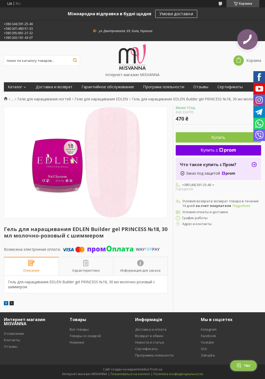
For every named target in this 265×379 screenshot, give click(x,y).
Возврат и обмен (149, 335)
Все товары (79, 329)
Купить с (218, 150)
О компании (14, 333)
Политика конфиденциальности (178, 374)
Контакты (12, 340)
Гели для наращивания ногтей (44, 99)
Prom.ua (156, 369)
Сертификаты (230, 87)
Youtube (207, 342)
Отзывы (200, 87)
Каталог (15, 87)
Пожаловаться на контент (130, 374)
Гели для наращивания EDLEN (101, 99)
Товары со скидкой (85, 335)
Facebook (208, 335)
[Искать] (75, 60)
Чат (244, 365)
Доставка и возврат (54, 87)
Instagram (209, 329)
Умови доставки (176, 14)
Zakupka (208, 355)
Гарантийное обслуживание (108, 87)
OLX (204, 348)
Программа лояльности (154, 355)
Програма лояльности (163, 87)
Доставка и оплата (150, 329)
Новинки (77, 342)
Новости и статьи (149, 342)
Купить (218, 137)
